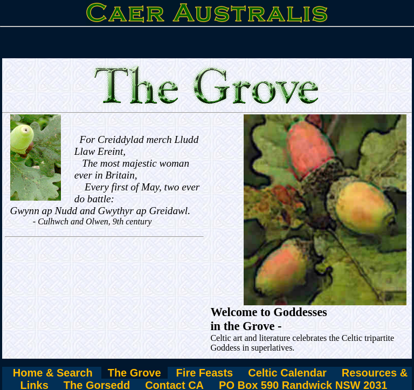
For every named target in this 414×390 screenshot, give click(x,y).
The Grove (134, 373)
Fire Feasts (204, 373)
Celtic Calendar (287, 373)
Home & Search (53, 373)
